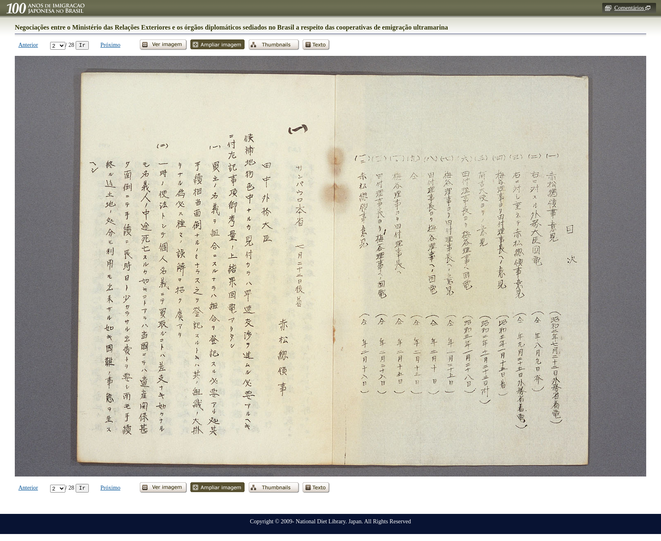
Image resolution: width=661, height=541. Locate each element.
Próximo (110, 44)
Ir (82, 44)
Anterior (28, 44)
